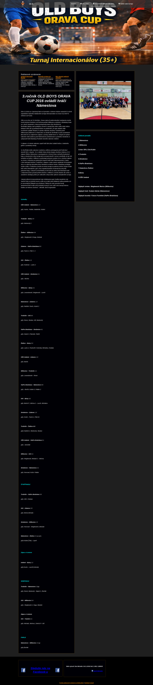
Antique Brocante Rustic (29, 78)
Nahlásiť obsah (89, 683)
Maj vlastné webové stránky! (64, 78)
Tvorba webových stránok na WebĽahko (71, 683)
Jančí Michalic (98, 671)
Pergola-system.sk (46, 77)
